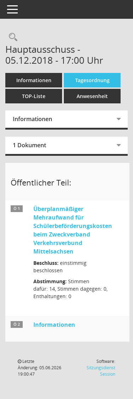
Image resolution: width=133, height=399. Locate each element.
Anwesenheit (92, 96)
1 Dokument (29, 145)
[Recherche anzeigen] (11, 37)
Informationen (33, 80)
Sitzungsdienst (101, 371)
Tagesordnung (92, 80)
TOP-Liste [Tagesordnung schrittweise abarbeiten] (33, 96)
